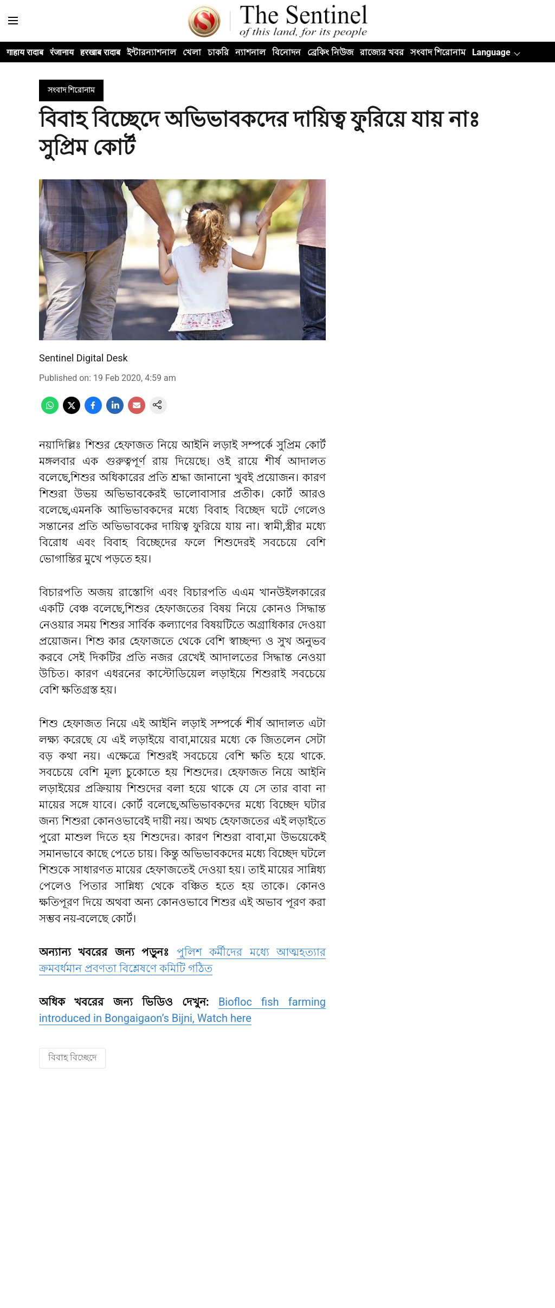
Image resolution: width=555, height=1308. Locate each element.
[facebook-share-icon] (93, 411)
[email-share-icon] (136, 411)
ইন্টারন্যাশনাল (151, 52)
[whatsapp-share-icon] (50, 411)
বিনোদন (286, 52)
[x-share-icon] (71, 411)
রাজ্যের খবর (382, 52)
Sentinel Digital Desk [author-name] (83, 358)
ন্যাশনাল (250, 52)
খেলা (192, 52)
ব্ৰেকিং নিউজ (330, 52)
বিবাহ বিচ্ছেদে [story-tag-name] (72, 1057)
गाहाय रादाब (25, 52)
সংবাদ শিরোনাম (438, 52)
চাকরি (218, 52)
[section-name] (71, 90)
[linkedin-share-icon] (115, 411)
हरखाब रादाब (100, 52)
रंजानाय (62, 52)
